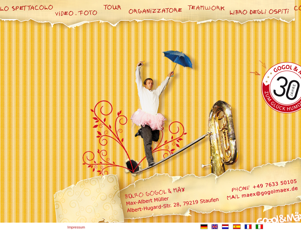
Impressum (76, 227)
